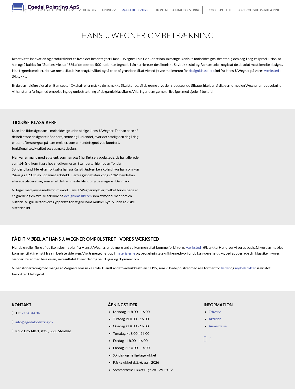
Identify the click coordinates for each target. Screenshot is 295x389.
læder (225, 268)
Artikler (215, 319)
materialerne (125, 253)
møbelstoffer (245, 268)
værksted (271, 70)
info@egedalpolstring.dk (34, 322)
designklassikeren (77, 196)
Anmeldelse (218, 326)
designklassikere (202, 70)
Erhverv (215, 311)
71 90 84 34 (31, 313)
